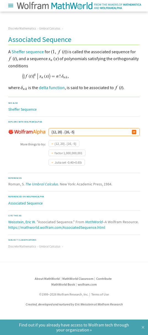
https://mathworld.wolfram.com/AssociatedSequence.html (56, 227)
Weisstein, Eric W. (22, 221)
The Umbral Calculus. (42, 184)
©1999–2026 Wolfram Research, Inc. (63, 294)
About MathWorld (47, 278)
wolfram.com (87, 284)
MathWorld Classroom (77, 278)
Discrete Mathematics (22, 28)
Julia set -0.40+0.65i (68, 162)
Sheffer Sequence (22, 109)
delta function (52, 87)
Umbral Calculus (49, 28)
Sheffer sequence (28, 51)
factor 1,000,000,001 (68, 153)
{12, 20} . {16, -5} (65, 144)
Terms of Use (100, 294)
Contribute (104, 278)
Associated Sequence (25, 203)
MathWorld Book (63, 284)
